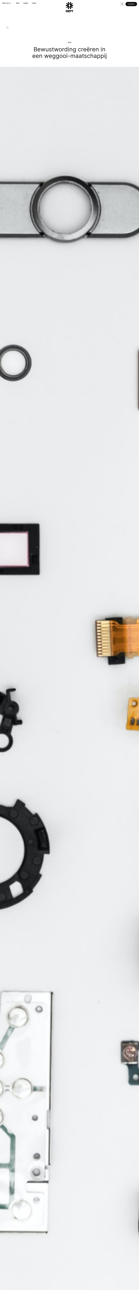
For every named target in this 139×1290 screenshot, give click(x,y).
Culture (34, 3)
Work (17, 3)
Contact (131, 4)
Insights (25, 3)
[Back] (7, 27)
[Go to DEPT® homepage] (69, 7)
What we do (7, 3)
